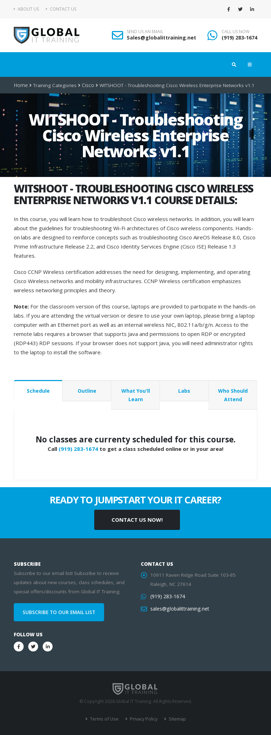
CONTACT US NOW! (137, 519)
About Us (26, 9)
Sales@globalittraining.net (161, 37)
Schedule (38, 390)
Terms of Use (105, 719)
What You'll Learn (135, 395)
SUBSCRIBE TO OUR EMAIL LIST (59, 612)
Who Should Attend (233, 395)
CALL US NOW (235, 31)
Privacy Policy (143, 719)
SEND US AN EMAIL (145, 31)
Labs (184, 390)
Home (21, 85)
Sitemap (175, 719)
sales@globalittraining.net (178, 609)
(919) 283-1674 (239, 37)
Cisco (88, 85)
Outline (87, 390)
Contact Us (61, 9)
